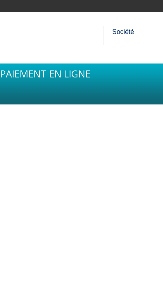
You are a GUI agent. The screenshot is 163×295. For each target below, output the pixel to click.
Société (123, 31)
